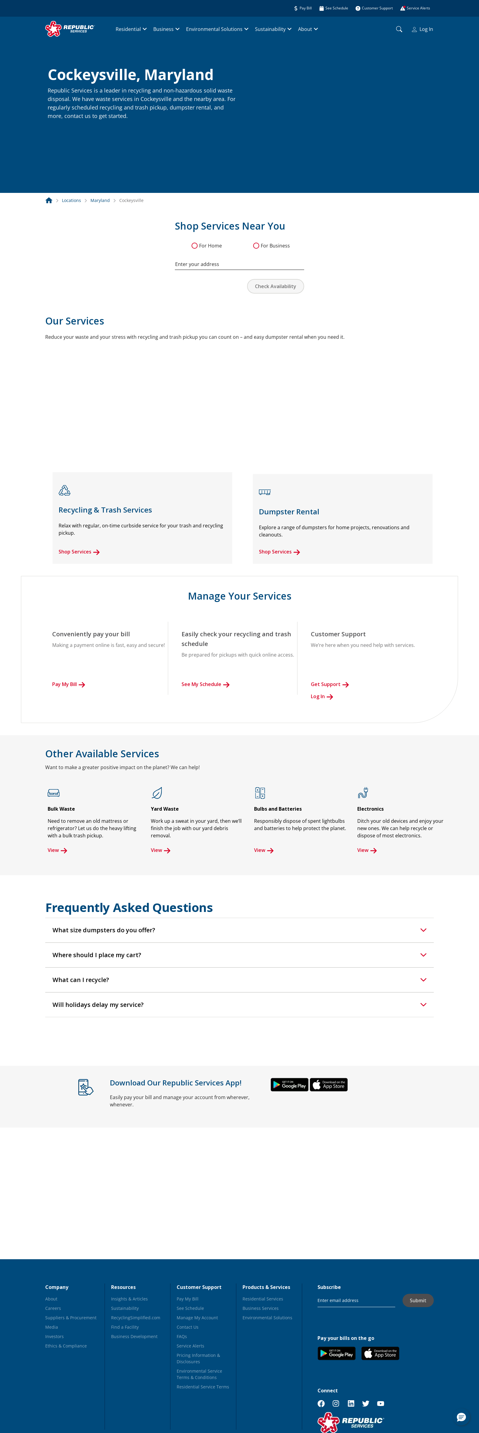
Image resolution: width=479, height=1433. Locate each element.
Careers (53, 1308)
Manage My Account (197, 1317)
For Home (210, 245)
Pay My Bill (68, 684)
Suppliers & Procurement (71, 1317)
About (305, 29)
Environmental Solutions (214, 29)
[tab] (239, 930)
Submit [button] (418, 1300)
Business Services (261, 1308)
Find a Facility (125, 1327)
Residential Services (263, 1299)
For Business (275, 245)
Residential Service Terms (203, 1387)
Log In (422, 29)
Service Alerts (190, 1346)
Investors (54, 1336)
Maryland (100, 200)
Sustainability (270, 29)
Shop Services (79, 552)
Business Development (134, 1336)
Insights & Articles (129, 1299)
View (57, 850)
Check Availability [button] (275, 286)
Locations (71, 200)
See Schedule (190, 1308)
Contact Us (188, 1327)
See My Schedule (206, 684)
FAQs (182, 1336)
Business (163, 29)
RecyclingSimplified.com (135, 1317)
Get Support (330, 684)
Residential (128, 29)
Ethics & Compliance (66, 1346)
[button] (55, 129)
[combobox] (239, 261)
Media (51, 1327)
